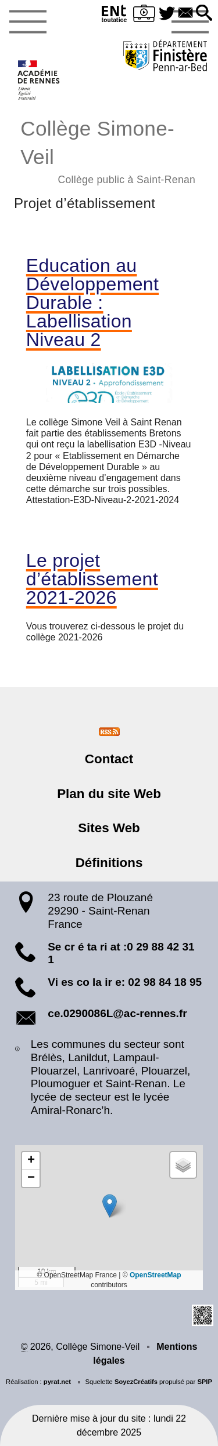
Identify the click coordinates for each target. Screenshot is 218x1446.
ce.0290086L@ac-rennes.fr (117, 1013)
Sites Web (109, 828)
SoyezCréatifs (136, 1381)
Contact (109, 759)
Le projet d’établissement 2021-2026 (92, 579)
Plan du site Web (109, 793)
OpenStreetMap (155, 1275)
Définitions (109, 862)
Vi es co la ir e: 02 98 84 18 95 (125, 982)
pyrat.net (57, 1381)
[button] (204, 13)
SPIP (204, 1381)
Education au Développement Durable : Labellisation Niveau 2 (92, 302)
